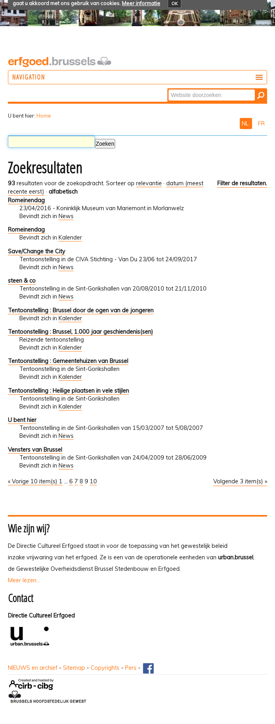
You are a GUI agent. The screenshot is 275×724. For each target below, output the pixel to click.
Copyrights (105, 667)
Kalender (70, 237)
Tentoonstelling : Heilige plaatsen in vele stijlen (68, 390)
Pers (131, 667)
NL (246, 123)
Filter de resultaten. (242, 183)
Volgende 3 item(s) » (240, 481)
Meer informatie (141, 3)
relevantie (149, 183)
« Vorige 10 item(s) (33, 481)
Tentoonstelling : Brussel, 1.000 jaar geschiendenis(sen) (80, 331)
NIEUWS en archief (32, 667)
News (66, 216)
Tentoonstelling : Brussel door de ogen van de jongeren (81, 310)
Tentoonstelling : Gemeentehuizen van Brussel (68, 361)
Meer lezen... (24, 580)
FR (261, 123)
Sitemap (74, 667)
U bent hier (22, 420)
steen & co (22, 280)
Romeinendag (26, 200)
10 (93, 481)
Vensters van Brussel (35, 449)
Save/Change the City (36, 251)
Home (43, 115)
